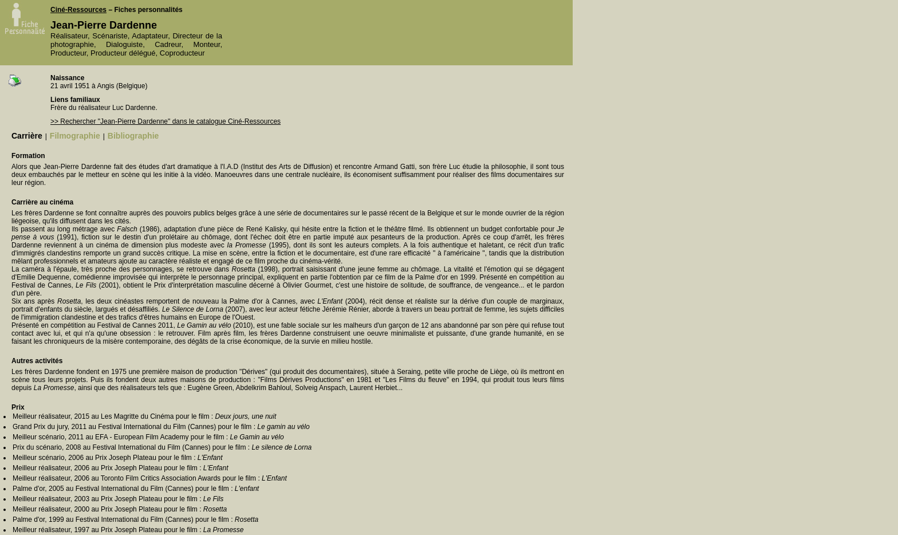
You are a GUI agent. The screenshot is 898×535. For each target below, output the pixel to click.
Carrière (26, 135)
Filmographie (75, 135)
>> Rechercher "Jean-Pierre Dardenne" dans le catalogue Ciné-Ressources (165, 121)
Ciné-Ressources (78, 10)
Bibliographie (133, 135)
